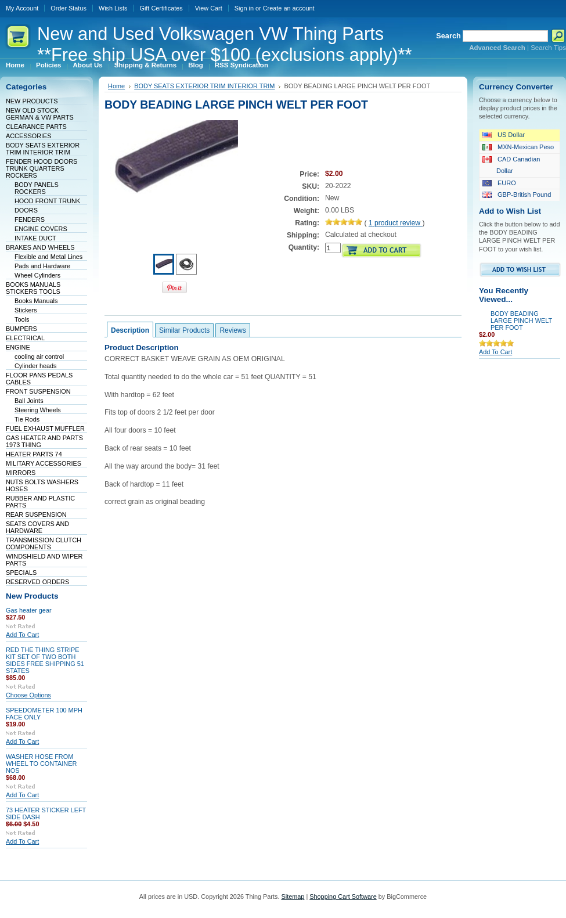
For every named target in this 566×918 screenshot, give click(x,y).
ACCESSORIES (29, 135)
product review (396, 223)
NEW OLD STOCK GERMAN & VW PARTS (40, 114)
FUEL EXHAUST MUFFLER (45, 428)
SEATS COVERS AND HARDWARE (37, 527)
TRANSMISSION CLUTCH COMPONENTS (43, 543)
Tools (22, 319)
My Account (22, 8)
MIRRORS (20, 472)
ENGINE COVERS (41, 228)
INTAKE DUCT (35, 238)
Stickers (26, 310)
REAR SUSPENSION (36, 514)
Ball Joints (29, 400)
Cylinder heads (36, 365)
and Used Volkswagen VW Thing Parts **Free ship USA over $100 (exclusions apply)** (224, 44)
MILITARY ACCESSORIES (43, 463)
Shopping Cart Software (342, 896)
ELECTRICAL (25, 337)
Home (116, 85)
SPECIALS (21, 572)
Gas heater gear (29, 610)
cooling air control (39, 356)
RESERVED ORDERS (37, 581)
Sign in (244, 8)
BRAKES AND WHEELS (40, 247)
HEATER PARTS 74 (34, 454)
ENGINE (18, 347)
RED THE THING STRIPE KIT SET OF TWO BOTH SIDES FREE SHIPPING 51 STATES (45, 660)
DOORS (26, 210)
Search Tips (548, 47)
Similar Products (184, 330)
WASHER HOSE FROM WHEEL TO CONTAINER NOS (41, 763)
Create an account (289, 8)
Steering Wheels (38, 409)
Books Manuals (36, 300)
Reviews (232, 330)
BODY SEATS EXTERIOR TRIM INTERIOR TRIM (43, 149)
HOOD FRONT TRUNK (47, 200)
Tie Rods (27, 419)
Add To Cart (22, 634)
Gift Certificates (160, 8)
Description (130, 330)
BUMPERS (21, 328)
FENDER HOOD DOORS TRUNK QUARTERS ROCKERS (41, 168)
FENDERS (30, 219)
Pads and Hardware (42, 265)
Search (448, 35)
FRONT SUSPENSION (38, 391)
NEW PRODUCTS (31, 101)
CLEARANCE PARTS (36, 126)
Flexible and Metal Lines (48, 256)
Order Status (68, 8)
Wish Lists (113, 8)
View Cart (208, 8)
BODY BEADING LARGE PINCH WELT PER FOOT (521, 320)
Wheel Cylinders (37, 275)
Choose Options (28, 695)
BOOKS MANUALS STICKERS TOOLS (33, 288)
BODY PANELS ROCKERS (37, 188)
